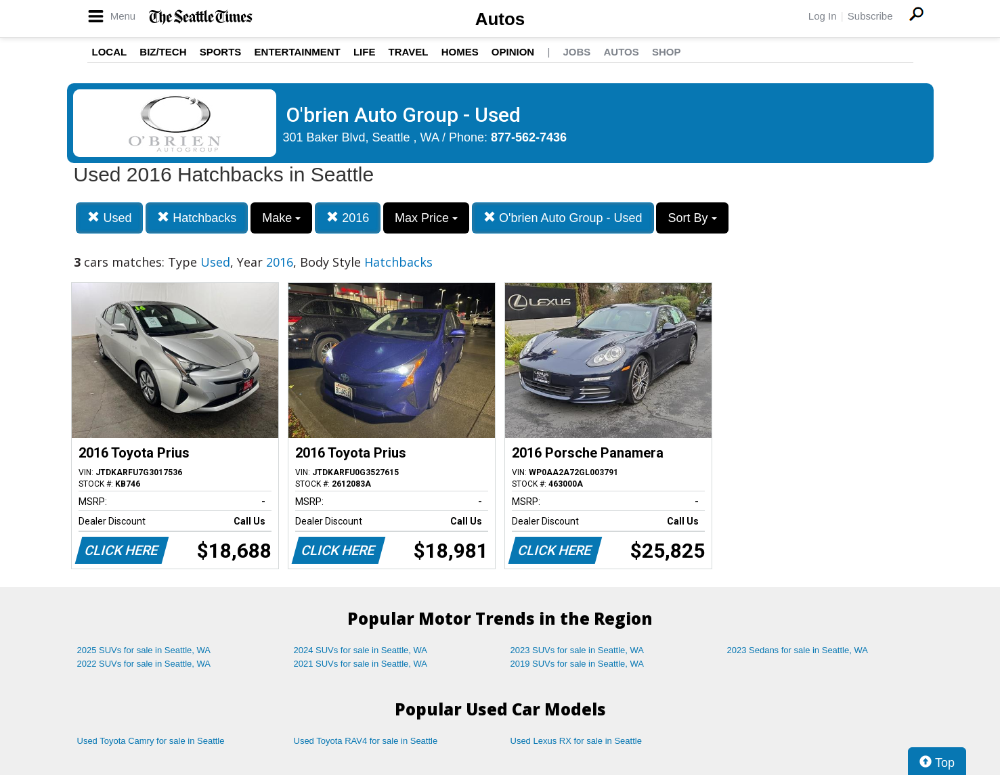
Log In (822, 16)
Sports (221, 52)
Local (109, 52)
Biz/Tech (162, 52)
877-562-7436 (529, 137)
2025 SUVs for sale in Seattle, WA (144, 650)
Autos (500, 19)
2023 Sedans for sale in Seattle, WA (797, 650)
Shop (666, 52)
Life (364, 52)
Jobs (576, 52)
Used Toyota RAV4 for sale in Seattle (366, 741)
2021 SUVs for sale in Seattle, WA (361, 664)
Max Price (426, 218)
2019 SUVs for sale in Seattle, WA (577, 664)
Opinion (513, 52)
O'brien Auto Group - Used (563, 218)
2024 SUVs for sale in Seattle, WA (361, 650)
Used (109, 218)
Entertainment (298, 52)
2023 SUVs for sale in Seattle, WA (577, 650)
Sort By (692, 218)
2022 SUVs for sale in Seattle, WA (144, 664)
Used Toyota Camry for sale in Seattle (151, 741)
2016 (347, 218)
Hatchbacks (196, 218)
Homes (460, 52)
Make (281, 218)
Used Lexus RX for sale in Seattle (576, 741)
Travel (409, 52)
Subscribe (870, 16)
